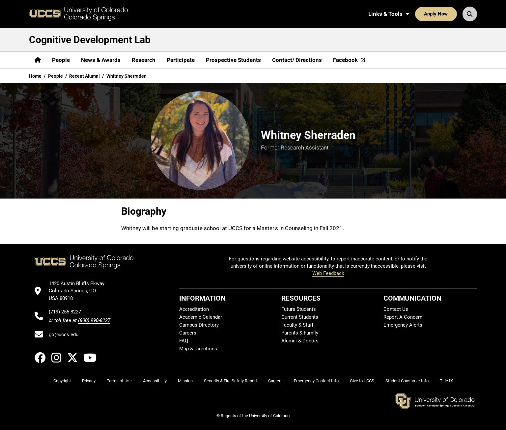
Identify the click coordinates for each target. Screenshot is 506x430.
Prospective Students (233, 60)
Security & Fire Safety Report (230, 380)
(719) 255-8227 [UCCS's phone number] (65, 312)
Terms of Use (119, 380)
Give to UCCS (362, 380)
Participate (181, 60)
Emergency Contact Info (316, 380)
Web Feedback (328, 273)
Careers (187, 333)
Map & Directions (198, 349)
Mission (185, 380)
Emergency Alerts (402, 325)
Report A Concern (402, 317)
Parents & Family (299, 333)
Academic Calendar (200, 317)
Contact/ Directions (297, 60)
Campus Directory (199, 325)
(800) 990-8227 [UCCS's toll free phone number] (94, 320)
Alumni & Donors (300, 341)
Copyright (62, 380)
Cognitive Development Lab (90, 39)
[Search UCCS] (470, 14)
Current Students (299, 317)
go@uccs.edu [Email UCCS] (63, 334)
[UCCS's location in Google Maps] (79, 291)
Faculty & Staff (297, 325)
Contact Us (395, 309)
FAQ (183, 341)
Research (143, 60)
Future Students (298, 309)
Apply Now (436, 14)
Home (35, 76)
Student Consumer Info (407, 380)
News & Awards (101, 60)
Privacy (89, 380)
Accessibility (155, 380)
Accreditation (194, 309)
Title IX (446, 380)
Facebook (345, 60)
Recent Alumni (84, 76)
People (61, 60)
